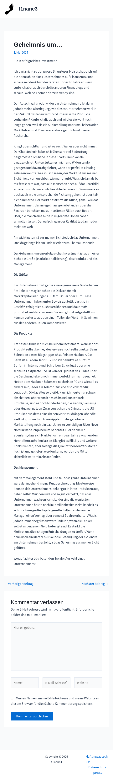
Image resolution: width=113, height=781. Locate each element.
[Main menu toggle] (104, 9)
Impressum (97, 772)
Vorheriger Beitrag (18, 583)
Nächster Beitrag (95, 583)
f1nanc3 (28, 9)
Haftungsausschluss (97, 759)
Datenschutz (97, 767)
